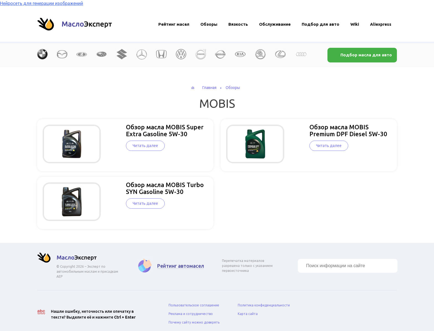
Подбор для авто (320, 24)
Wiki (354, 24)
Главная (209, 87)
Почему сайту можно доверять (194, 318)
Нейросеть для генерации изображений (41, 3)
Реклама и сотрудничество (191, 309)
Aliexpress (380, 24)
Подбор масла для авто (365, 54)
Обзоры (208, 24)
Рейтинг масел (173, 24)
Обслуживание (275, 24)
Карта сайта (248, 309)
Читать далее (124, 145)
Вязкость (238, 24)
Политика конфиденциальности (264, 301)
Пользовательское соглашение (194, 301)
